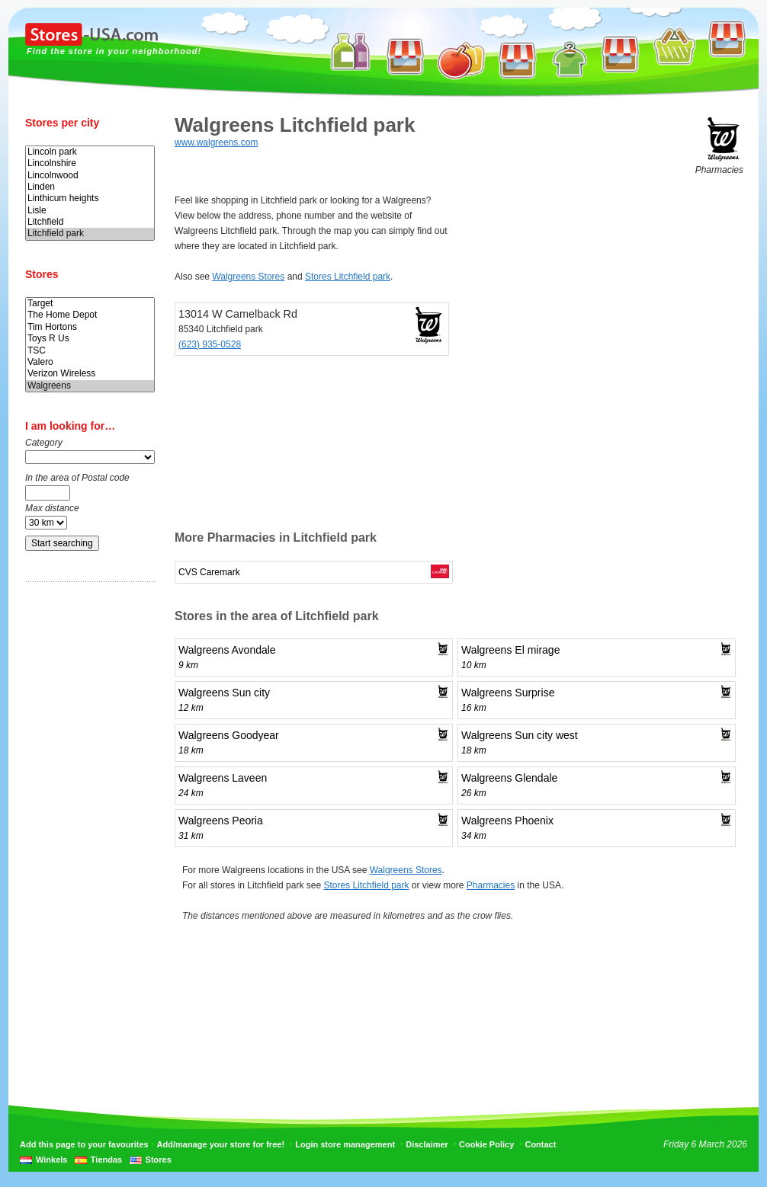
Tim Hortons (90, 327)
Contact (540, 1144)
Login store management (345, 1144)
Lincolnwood (90, 175)
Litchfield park (90, 233)
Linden (90, 187)
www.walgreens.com (216, 142)
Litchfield (90, 222)
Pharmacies (491, 885)
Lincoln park (90, 152)
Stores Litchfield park (347, 276)
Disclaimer (427, 1144)
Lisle (90, 210)
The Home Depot (90, 315)
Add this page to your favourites (84, 1144)
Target (90, 303)
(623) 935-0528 (209, 344)
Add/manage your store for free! (220, 1144)
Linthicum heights (90, 198)
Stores (159, 1159)
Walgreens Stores (248, 276)
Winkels (51, 1159)
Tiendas (106, 1159)
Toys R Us (90, 338)
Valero (90, 362)
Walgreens (90, 386)
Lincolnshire (90, 163)
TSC (90, 351)
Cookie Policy (486, 1144)
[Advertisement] (86, 832)
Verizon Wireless (90, 373)
